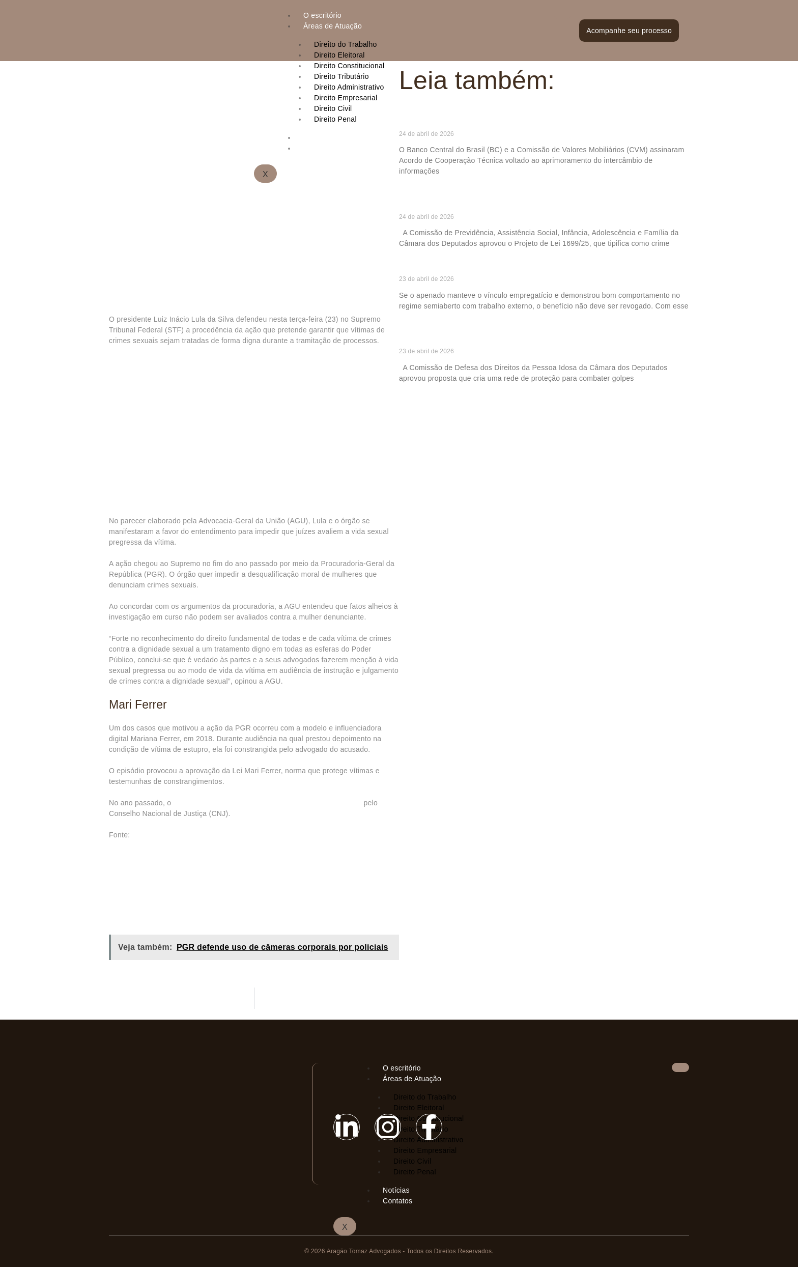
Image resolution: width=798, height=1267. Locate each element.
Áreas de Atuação (332, 26)
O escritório (322, 15)
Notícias (396, 1190)
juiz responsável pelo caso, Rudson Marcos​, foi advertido (267, 803)
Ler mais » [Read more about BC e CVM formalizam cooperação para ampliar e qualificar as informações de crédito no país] (415, 187)
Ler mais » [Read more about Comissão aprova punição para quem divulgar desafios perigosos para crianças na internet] (415, 259)
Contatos (397, 1201)
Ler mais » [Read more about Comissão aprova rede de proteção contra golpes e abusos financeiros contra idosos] (415, 394)
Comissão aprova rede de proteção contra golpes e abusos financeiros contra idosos (542, 337)
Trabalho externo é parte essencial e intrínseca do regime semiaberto (540, 270)
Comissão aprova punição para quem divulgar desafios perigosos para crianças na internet (542, 202)
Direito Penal (414, 1172)
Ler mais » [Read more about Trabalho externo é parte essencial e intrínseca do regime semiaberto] (415, 322)
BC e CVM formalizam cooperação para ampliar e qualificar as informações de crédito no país (525, 119)
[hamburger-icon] (562, 14)
